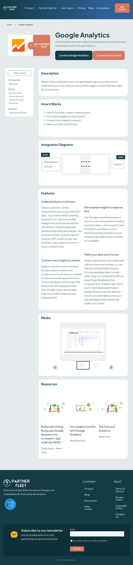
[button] (30, 8)
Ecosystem (103, 8)
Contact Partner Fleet (109, 55)
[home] (9, 8)
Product (89, 488)
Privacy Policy (120, 498)
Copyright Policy (121, 507)
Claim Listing (19, 73)
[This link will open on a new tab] (54, 422)
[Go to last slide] (55, 367)
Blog (91, 8)
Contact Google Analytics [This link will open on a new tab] (74, 55)
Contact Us (120, 515)
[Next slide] (111, 367)
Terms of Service (120, 490)
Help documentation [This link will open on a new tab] (18, 112)
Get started (122, 8)
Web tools (13, 83)
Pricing (81, 8)
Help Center (88, 507)
